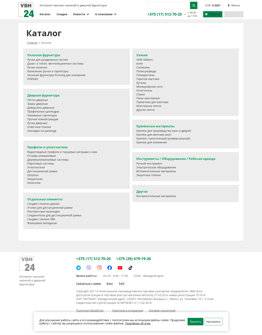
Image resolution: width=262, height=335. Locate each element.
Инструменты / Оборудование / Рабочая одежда (175, 159)
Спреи (140, 94)
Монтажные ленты (148, 106)
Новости (81, 14)
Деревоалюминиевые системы (47, 159)
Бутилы (141, 83)
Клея (139, 63)
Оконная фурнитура (43, 55)
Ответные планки (39, 127)
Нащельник (35, 179)
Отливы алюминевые (41, 156)
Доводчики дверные (40, 107)
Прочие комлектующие (42, 119)
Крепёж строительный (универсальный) (163, 138)
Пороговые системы (40, 163)
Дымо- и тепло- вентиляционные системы (55, 63)
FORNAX (32, 79)
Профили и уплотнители (47, 147)
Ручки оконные (37, 67)
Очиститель (144, 90)
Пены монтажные (148, 98)
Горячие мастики (147, 79)
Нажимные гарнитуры (42, 115)
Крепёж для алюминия (151, 142)
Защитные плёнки (148, 175)
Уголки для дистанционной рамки (50, 207)
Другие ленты (145, 110)
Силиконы (143, 67)
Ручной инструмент (149, 163)
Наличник (34, 183)
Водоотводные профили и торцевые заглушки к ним (62, 152)
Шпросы (32, 175)
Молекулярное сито (149, 86)
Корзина (213, 14)
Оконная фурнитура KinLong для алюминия (56, 75)
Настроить (213, 321)
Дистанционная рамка (42, 171)
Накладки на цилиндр (41, 131)
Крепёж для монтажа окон (153, 134)
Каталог (45, 14)
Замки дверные (37, 104)
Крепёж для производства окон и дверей (163, 131)
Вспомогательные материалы (156, 171)
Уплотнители (36, 167)
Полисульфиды (146, 71)
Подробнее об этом (137, 323)
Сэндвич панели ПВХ (41, 219)
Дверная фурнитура (43, 95)
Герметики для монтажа (152, 102)
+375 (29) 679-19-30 (133, 258)
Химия (142, 55)
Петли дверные (37, 100)
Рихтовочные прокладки (43, 211)
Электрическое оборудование (156, 167)
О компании (106, 14)
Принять (195, 321)
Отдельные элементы (45, 199)
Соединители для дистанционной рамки (54, 215)
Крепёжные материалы (155, 126)
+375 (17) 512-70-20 (164, 14)
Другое (142, 191)
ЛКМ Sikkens (144, 59)
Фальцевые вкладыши (42, 223)
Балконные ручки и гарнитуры (47, 71)
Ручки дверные (37, 123)
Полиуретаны (145, 75)
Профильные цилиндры (43, 111)
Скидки (62, 14)
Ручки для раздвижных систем (47, 59)
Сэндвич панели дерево (43, 204)
